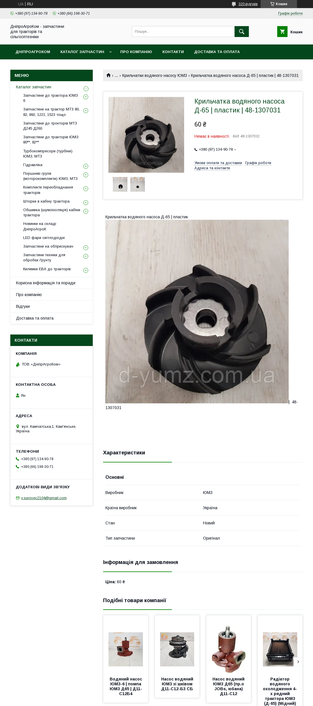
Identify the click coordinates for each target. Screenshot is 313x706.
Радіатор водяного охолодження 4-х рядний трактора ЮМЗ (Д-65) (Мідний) (280, 691)
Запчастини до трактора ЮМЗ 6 (50, 98)
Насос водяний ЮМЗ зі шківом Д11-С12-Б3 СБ (177, 684)
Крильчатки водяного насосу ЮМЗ (154, 75)
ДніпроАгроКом (32, 52)
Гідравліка (32, 165)
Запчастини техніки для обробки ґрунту (44, 257)
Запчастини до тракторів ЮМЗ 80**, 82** (50, 139)
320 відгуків (248, 4)
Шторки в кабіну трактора (46, 201)
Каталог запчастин (82, 52)
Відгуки (23, 306)
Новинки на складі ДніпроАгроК (39, 226)
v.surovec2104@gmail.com (44, 498)
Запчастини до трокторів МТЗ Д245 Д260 (50, 126)
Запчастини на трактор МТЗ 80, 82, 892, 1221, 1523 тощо (51, 111)
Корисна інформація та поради (45, 283)
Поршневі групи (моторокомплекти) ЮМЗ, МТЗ (50, 176)
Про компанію (136, 52)
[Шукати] (242, 31)
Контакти (173, 52)
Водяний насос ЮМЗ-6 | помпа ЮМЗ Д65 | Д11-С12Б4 (126, 686)
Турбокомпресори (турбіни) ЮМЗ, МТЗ (47, 153)
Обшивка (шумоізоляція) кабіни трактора (51, 212)
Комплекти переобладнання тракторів (48, 190)
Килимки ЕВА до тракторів (47, 269)
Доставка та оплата (217, 52)
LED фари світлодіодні (44, 238)
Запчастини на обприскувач (48, 246)
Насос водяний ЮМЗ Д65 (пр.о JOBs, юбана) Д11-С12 (229, 686)
